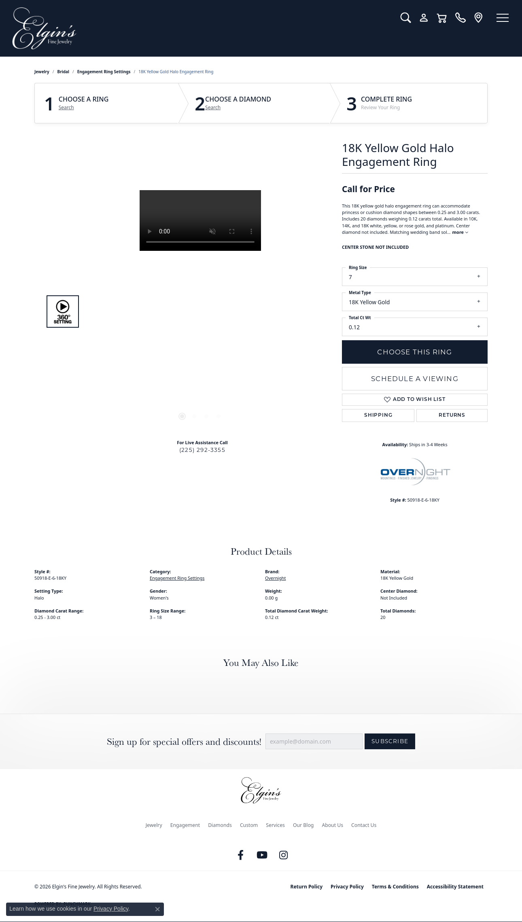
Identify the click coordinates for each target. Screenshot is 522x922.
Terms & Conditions (395, 886)
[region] (200, 311)
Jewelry (154, 825)
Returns (452, 415)
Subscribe (389, 741)
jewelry (41, 71)
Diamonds (220, 825)
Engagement (185, 825)
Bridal (63, 71)
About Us (332, 825)
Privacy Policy (347, 886)
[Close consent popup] (157, 909)
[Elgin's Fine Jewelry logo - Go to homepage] (199, 28)
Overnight (275, 578)
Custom (249, 825)
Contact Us (363, 825)
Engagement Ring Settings (104, 71)
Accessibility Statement (455, 886)
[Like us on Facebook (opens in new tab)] (241, 855)
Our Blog (303, 825)
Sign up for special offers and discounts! (184, 741)
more (460, 232)
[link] (458, 18)
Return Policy (307, 886)
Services (275, 825)
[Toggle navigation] (502, 18)
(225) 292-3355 (202, 450)
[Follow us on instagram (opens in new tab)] (284, 855)
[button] (404, 18)
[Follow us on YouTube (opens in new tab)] (262, 855)
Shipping (378, 415)
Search (66, 107)
